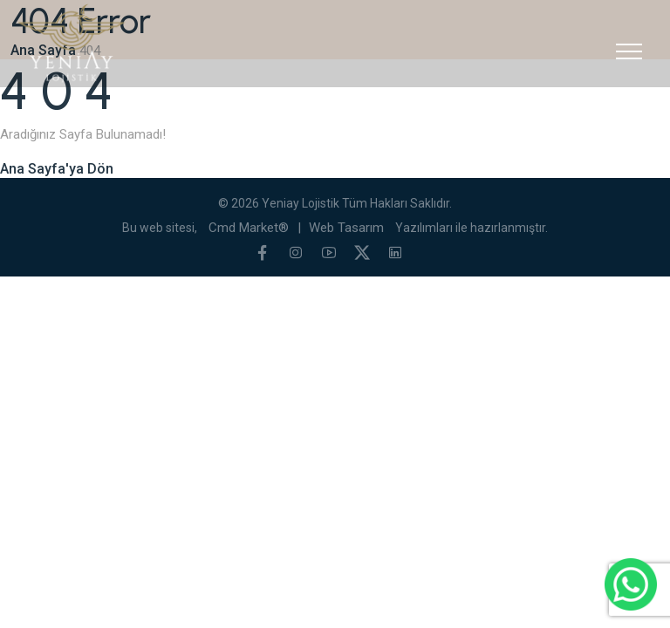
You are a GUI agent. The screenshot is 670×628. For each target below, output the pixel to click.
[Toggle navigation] (629, 51)
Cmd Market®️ (249, 228)
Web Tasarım (346, 228)
